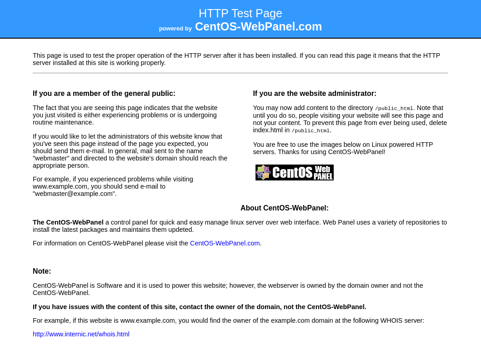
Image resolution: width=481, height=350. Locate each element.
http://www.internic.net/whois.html (81, 333)
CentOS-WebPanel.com (225, 242)
